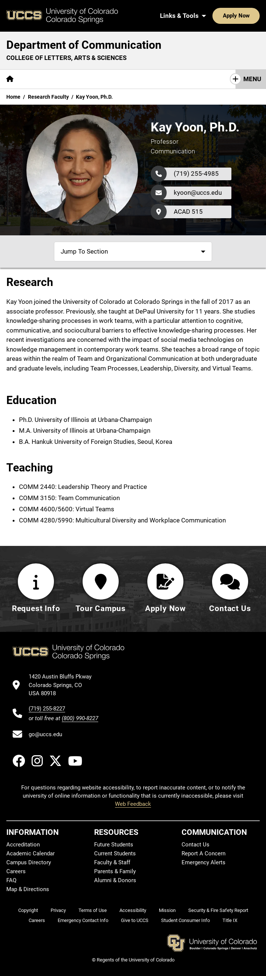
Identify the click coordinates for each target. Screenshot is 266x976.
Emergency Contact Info (83, 920)
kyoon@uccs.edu (198, 192)
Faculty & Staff (112, 862)
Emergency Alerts (203, 862)
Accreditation (23, 844)
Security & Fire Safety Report (218, 910)
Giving (185, 79)
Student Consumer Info (185, 920)
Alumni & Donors (115, 880)
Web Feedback (133, 804)
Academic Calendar (30, 853)
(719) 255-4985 (196, 173)
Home (13, 97)
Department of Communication (83, 44)
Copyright (28, 910)
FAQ (11, 880)
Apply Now (213, 15)
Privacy (58, 910)
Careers (16, 871)
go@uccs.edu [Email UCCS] (45, 734)
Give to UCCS (134, 920)
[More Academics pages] (88, 79)
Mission (167, 910)
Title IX (229, 920)
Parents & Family (115, 871)
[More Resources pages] (143, 79)
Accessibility (132, 910)
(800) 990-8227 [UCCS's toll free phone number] (80, 718)
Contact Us (224, 79)
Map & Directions (27, 889)
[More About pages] (40, 79)
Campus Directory (28, 862)
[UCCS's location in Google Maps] (63, 685)
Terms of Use (92, 910)
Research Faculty (48, 97)
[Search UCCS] (251, 15)
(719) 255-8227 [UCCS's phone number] (47, 708)
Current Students (115, 853)
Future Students (113, 844)
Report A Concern (203, 853)
